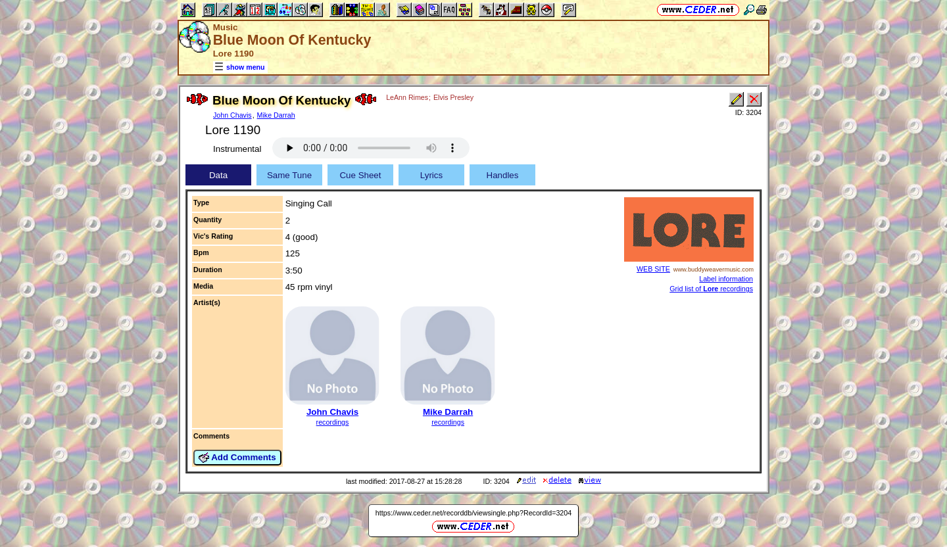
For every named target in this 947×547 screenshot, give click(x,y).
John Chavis (232, 115)
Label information (726, 279)
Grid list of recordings (711, 289)
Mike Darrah (276, 115)
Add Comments (237, 457)
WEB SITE (653, 269)
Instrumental (237, 149)
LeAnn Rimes (407, 97)
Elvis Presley (453, 97)
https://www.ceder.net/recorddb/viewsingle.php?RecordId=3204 (473, 513)
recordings (332, 422)
